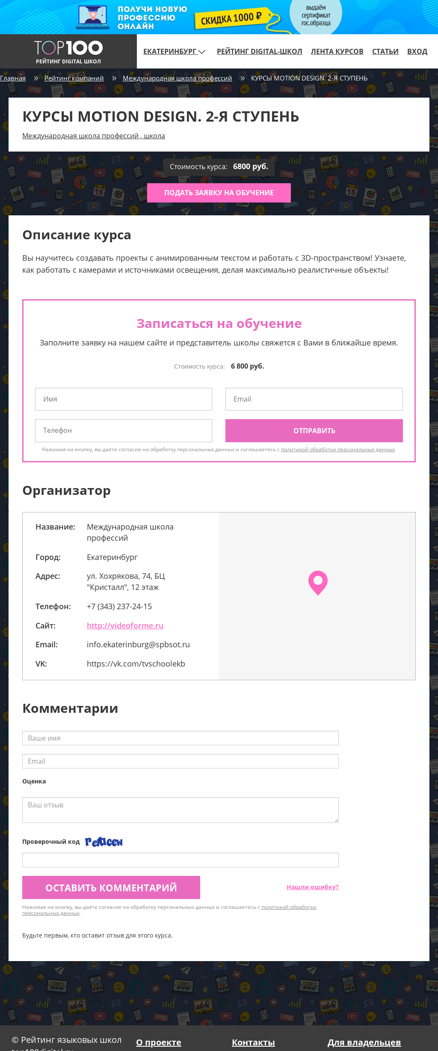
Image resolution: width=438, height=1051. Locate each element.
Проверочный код (51, 841)
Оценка (34, 781)
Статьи (385, 51)
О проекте (158, 1042)
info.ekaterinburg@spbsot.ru (138, 644)
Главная (13, 78)
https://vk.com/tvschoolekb (136, 663)
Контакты (253, 1042)
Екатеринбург (174, 51)
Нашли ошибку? (313, 887)
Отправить (314, 430)
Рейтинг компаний (74, 78)
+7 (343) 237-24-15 (119, 606)
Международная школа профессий (177, 78)
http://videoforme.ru (125, 625)
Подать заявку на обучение (219, 192)
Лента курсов (337, 51)
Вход (417, 51)
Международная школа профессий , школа (93, 135)
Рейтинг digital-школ (259, 51)
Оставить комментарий (111, 887)
